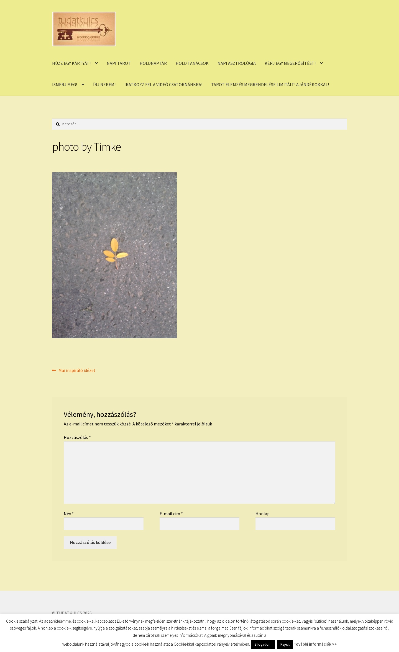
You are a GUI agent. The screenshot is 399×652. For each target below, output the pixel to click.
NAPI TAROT (119, 63)
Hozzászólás (77, 437)
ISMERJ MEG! (64, 84)
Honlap (262, 513)
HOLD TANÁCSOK (192, 63)
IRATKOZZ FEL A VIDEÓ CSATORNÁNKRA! (163, 84)
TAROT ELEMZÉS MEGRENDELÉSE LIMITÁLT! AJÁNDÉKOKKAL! (270, 84)
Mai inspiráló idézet (77, 370)
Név (69, 513)
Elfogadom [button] (263, 644)
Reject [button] (285, 644)
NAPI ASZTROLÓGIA (237, 63)
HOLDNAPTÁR (153, 63)
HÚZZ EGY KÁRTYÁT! (71, 63)
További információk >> (315, 644)
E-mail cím (171, 513)
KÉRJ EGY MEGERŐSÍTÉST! (290, 63)
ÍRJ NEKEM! (104, 84)
